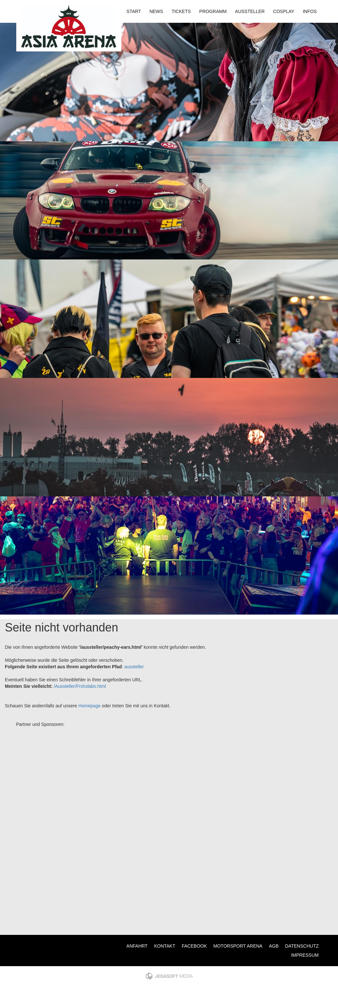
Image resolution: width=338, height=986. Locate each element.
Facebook (194, 946)
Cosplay (283, 11)
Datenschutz (301, 946)
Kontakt (221, 27)
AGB (274, 946)
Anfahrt (137, 946)
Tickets (181, 11)
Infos (310, 11)
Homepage (89, 705)
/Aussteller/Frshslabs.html (80, 686)
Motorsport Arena (238, 946)
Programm (213, 11)
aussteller (134, 666)
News (156, 11)
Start (134, 11)
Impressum (305, 955)
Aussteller (250, 11)
